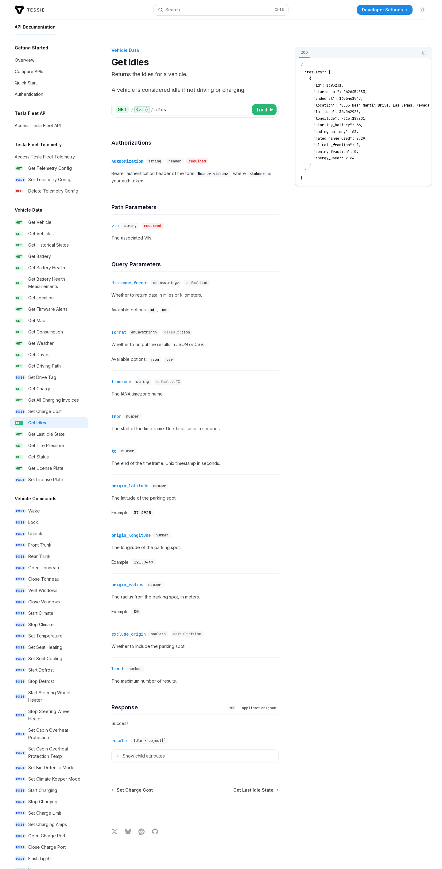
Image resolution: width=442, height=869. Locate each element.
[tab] (304, 52)
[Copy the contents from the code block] (424, 53)
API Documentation (35, 29)
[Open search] (221, 9)
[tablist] (357, 53)
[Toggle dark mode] (422, 10)
